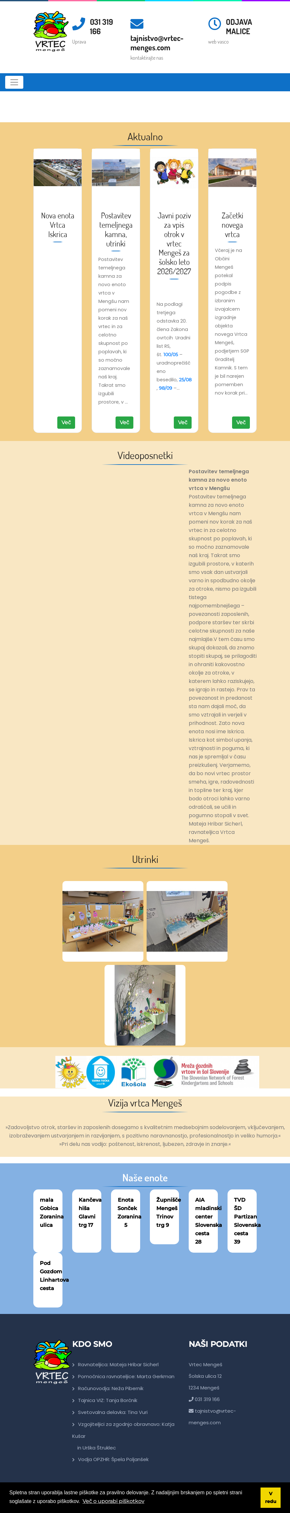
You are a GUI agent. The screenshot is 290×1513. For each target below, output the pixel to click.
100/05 (170, 354)
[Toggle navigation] (14, 82)
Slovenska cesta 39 (247, 1233)
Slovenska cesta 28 (208, 1233)
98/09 (165, 388)
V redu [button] (270, 1497)
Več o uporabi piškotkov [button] (113, 1501)
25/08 (185, 380)
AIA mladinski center (208, 1208)
